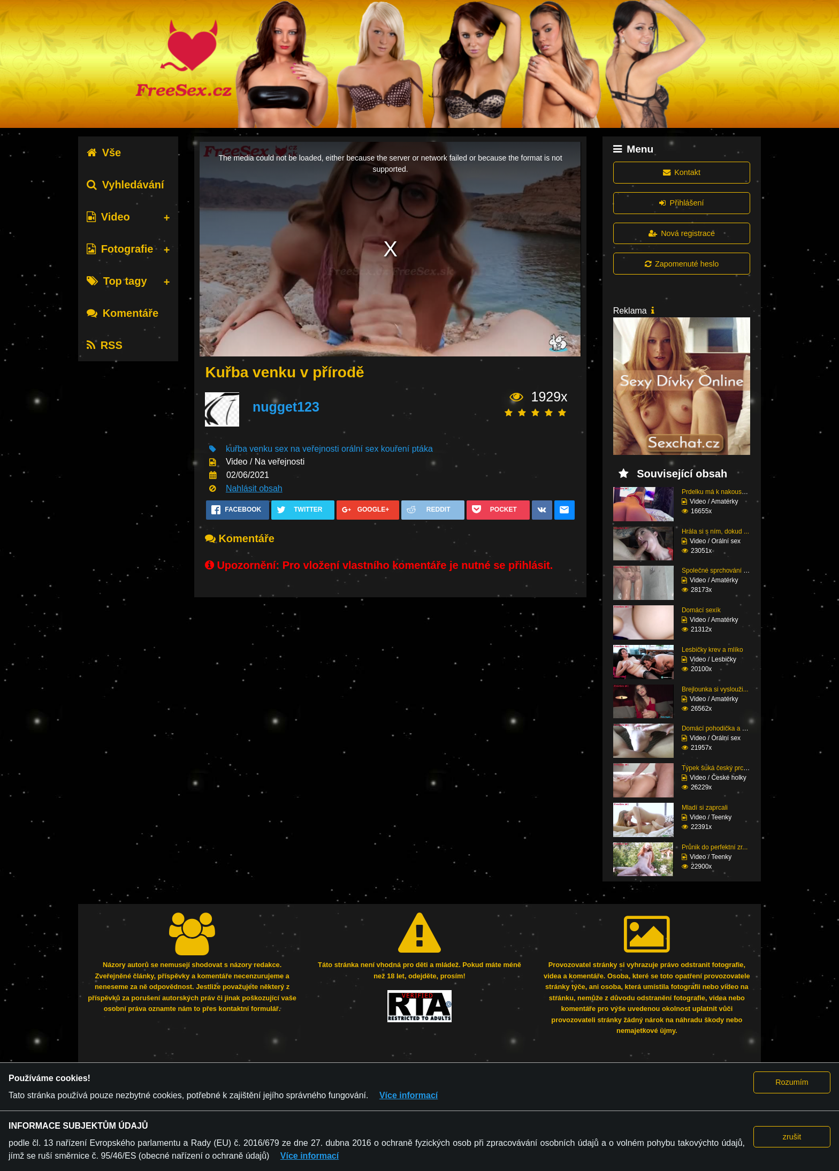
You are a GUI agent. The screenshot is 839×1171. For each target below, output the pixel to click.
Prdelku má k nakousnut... (719, 492)
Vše (104, 152)
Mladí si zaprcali (705, 807)
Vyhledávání (125, 185)
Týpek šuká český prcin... (718, 768)
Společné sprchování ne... (719, 570)
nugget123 (286, 406)
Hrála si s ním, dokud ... (715, 531)
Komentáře (122, 313)
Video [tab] (108, 217)
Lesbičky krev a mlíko (712, 649)
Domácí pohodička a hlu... (719, 728)
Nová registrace (682, 233)
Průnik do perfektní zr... (715, 847)
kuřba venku (249, 448)
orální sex (359, 448)
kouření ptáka (407, 448)
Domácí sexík (701, 610)
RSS (105, 345)
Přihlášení (681, 203)
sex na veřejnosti (307, 448)
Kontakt (681, 172)
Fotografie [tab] (120, 249)
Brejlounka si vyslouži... (715, 689)
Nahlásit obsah (254, 488)
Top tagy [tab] (117, 281)
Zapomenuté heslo (682, 264)
